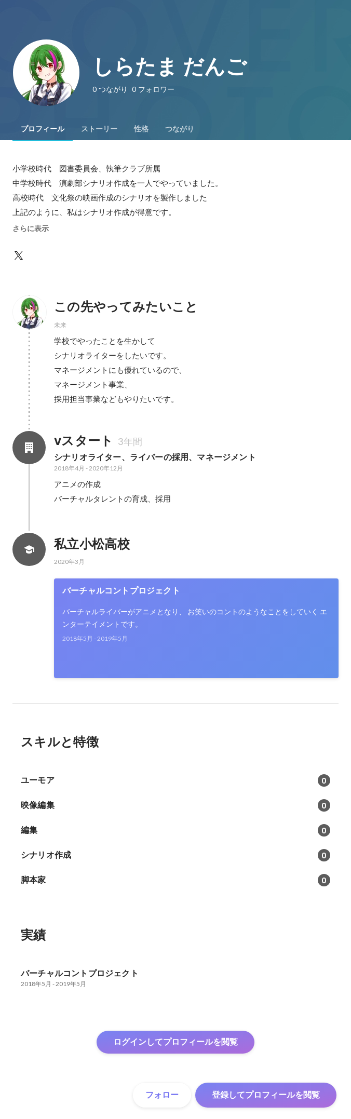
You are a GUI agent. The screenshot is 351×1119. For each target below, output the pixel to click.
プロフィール (42, 129)
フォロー (162, 1095)
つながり (179, 129)
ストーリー (99, 129)
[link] (196, 628)
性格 (141, 129)
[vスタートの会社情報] (29, 447)
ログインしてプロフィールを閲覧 (175, 1042)
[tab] (42, 128)
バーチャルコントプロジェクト (121, 591)
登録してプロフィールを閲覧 (266, 1095)
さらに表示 (30, 228)
